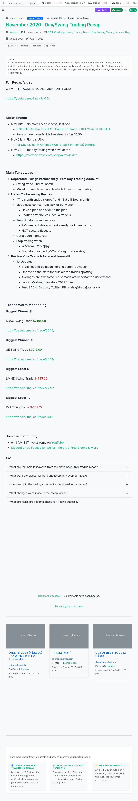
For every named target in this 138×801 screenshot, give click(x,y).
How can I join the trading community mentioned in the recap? (48, 484)
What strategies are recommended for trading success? (43, 501)
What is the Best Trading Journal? (24, 766)
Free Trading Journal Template (69, 766)
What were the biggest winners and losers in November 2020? (48, 475)
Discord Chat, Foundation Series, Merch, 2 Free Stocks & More (54, 447)
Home (10, 18)
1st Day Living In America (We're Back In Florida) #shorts (56, 144)
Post (24, 45)
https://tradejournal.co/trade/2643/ (30, 330)
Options (25, 669)
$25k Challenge (56, 32)
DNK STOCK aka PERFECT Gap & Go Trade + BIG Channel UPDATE (63, 129)
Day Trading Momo (102, 32)
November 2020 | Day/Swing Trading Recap (53, 25)
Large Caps (70, 662)
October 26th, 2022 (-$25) (110, 654)
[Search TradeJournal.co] (19, 3)
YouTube (57, 442)
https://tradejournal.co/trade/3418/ (30, 417)
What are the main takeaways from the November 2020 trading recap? (53, 467)
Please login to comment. (69, 606)
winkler (13, 32)
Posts (21, 18)
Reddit (50, 45)
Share (12, 45)
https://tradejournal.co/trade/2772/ (30, 388)
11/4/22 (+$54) (62, 652)
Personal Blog (122, 32)
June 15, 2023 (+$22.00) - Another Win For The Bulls (25, 655)
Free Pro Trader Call (112, 765)
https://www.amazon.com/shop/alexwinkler (46, 155)
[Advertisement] (69, 548)
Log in (133, 10)
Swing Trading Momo (78, 32)
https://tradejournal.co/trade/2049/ (30, 359)
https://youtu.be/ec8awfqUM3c (28, 98)
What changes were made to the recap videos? (38, 493)
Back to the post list (49, 595)
